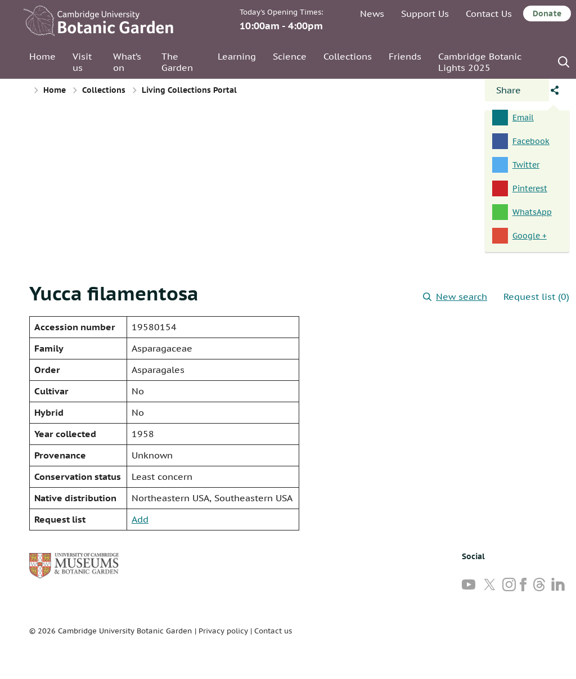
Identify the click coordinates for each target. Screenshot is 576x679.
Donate (547, 13)
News (372, 13)
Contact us (273, 631)
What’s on (127, 62)
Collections (347, 56)
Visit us (82, 62)
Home (42, 56)
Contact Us (489, 13)
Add (140, 519)
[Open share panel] (517, 90)
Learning (237, 56)
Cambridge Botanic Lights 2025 (479, 62)
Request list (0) (536, 296)
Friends (405, 56)
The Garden (177, 62)
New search (455, 296)
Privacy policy (223, 631)
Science (290, 56)
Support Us (425, 13)
